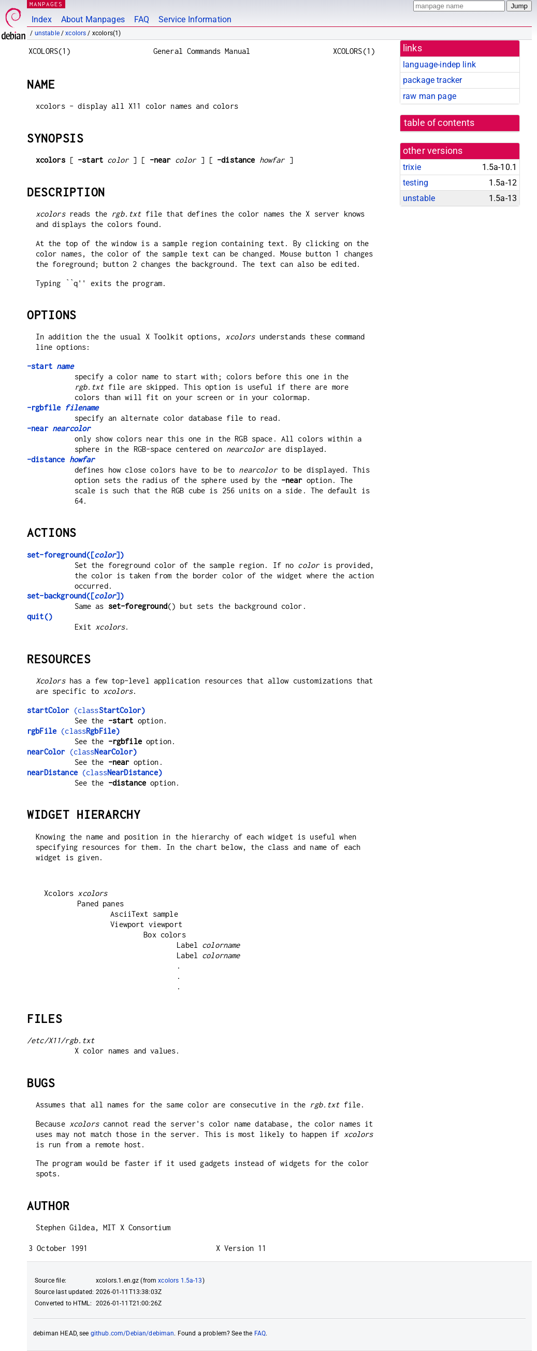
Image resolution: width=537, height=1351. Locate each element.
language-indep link (439, 64)
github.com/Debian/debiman (133, 1333)
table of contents (439, 123)
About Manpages (93, 19)
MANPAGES (46, 4)
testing (415, 183)
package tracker (432, 80)
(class (86, 710)
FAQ (141, 19)
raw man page (429, 96)
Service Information (194, 19)
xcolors (75, 33)
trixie (412, 167)
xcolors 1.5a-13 (180, 1280)
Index (42, 19)
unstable (47, 33)
